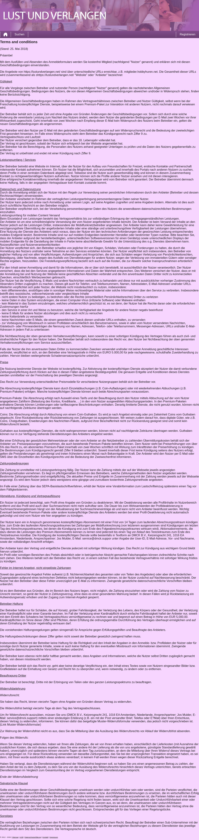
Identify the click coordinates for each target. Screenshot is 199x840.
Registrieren (187, 34)
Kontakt (45, 837)
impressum (54, 837)
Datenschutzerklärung (33, 837)
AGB (21, 837)
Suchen (19, 34)
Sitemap (15, 837)
